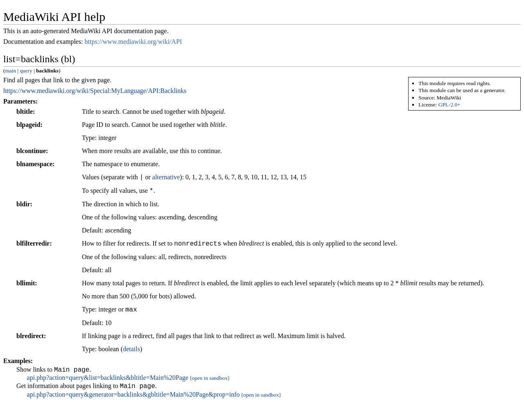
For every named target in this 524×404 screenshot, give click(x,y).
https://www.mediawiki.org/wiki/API (133, 41)
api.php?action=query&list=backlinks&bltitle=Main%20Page (108, 378)
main (10, 71)
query (26, 71)
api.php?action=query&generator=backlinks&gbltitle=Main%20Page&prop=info (133, 396)
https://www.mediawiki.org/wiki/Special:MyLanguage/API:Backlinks (95, 90)
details (131, 348)
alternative (166, 177)
